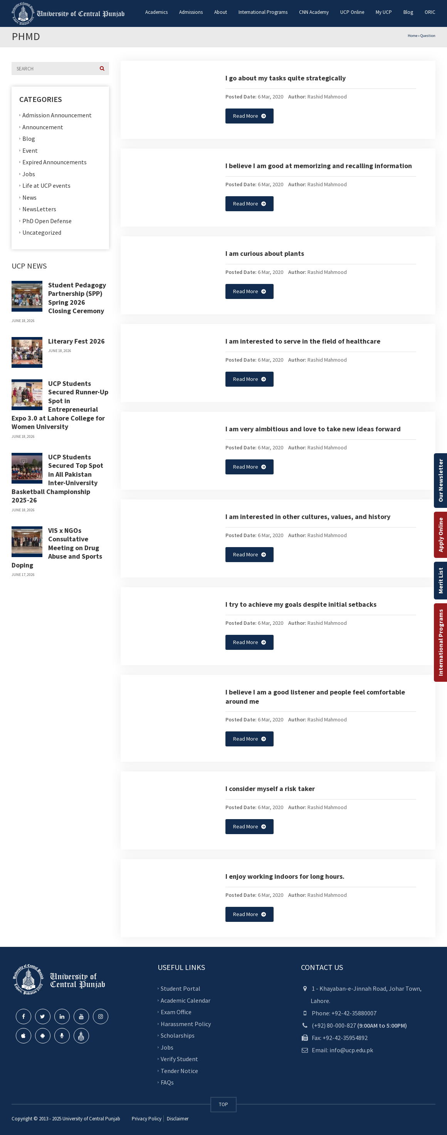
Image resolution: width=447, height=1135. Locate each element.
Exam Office (176, 1012)
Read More (249, 115)
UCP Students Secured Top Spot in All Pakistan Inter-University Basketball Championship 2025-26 (57, 478)
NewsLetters (39, 209)
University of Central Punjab (91, 1118)
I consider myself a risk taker (270, 788)
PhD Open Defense (47, 220)
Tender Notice (179, 1071)
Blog (408, 12)
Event (30, 150)
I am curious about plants (264, 253)
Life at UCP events (46, 185)
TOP (223, 1104)
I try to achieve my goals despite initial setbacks (300, 604)
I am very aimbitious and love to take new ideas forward (313, 428)
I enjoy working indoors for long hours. (284, 876)
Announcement (42, 126)
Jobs (28, 173)
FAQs (167, 1082)
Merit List (440, 581)
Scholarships (178, 1035)
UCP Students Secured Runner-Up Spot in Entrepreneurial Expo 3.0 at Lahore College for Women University (60, 405)
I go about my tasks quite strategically (285, 77)
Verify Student (179, 1059)
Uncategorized (41, 232)
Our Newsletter (440, 480)
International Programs (440, 642)
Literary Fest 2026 (76, 341)
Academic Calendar (185, 1000)
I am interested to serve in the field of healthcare (302, 341)
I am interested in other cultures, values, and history (307, 516)
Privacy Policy (146, 1118)
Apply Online (440, 534)
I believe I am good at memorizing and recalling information (318, 165)
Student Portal (180, 988)
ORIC (430, 12)
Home (412, 35)
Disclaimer (177, 1118)
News (29, 197)
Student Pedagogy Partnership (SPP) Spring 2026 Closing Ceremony (77, 297)
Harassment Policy (186, 1024)
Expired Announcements (54, 162)
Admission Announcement (57, 115)
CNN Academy (314, 12)
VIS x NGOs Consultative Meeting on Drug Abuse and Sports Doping (57, 547)
